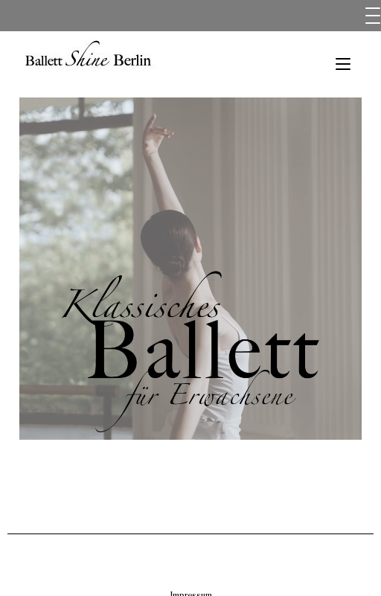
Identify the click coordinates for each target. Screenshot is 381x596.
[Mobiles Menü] (343, 64)
